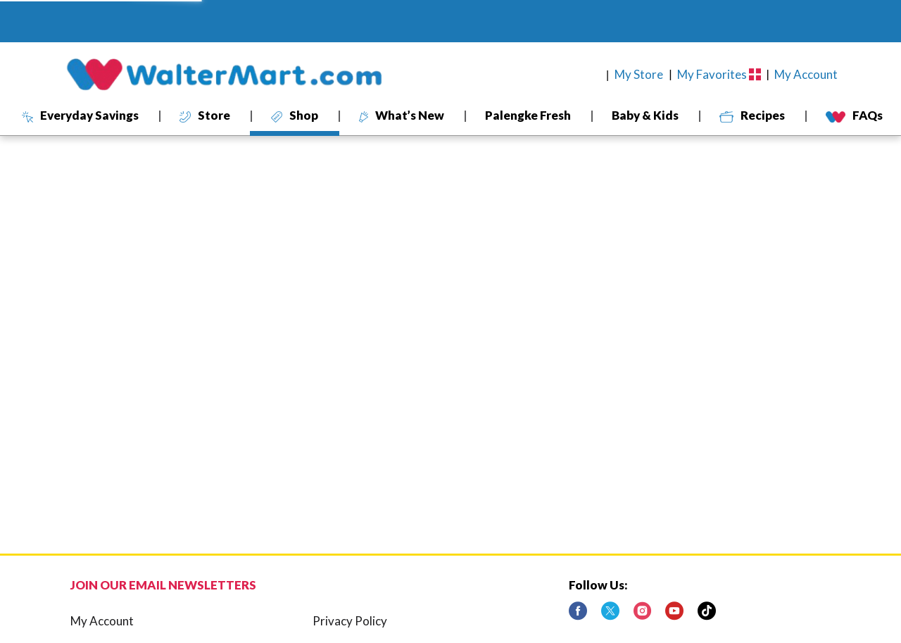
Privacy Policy (350, 621)
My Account (102, 621)
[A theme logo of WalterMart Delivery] (223, 74)
